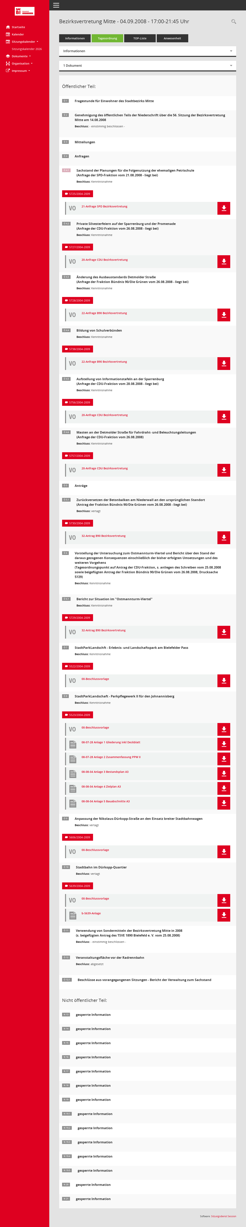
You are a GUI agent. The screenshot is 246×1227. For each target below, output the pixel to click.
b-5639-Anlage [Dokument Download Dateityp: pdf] (91, 913)
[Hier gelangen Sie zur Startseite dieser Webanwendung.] (24, 11)
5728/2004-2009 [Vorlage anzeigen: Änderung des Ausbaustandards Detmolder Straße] (79, 300)
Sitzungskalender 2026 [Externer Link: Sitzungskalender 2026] (27, 49)
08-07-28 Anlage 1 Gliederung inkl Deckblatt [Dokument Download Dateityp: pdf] (111, 742)
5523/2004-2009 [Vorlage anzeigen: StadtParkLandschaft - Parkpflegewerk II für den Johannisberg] (79, 715)
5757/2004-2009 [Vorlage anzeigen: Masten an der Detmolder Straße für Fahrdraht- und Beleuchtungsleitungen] (79, 456)
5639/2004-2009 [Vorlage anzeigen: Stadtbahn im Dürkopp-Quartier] (79, 886)
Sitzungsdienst (223, 1216)
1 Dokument (72, 65)
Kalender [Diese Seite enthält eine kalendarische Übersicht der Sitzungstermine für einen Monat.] (15, 34)
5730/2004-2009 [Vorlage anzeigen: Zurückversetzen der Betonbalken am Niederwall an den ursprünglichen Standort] (79, 523)
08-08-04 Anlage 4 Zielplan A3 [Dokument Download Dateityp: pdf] (101, 786)
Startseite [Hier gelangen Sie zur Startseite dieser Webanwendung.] (15, 27)
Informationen (75, 38)
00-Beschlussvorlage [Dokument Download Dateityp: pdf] (95, 679)
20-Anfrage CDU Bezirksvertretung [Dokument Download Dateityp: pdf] (105, 260)
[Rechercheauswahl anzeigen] (232, 21)
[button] (24, 41)
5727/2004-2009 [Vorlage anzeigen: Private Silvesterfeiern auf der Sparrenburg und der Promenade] (79, 247)
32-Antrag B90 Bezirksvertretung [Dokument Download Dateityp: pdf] (104, 536)
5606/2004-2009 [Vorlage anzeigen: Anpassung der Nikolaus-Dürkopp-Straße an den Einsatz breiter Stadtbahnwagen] (79, 837)
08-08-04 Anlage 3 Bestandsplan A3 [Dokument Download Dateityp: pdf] (105, 772)
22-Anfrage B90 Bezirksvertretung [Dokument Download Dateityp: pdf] (104, 313)
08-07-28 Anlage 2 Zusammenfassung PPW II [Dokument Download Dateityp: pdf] (111, 757)
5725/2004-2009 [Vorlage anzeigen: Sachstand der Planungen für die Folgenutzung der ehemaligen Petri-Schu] (79, 194)
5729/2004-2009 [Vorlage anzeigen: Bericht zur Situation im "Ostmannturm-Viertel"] (79, 618)
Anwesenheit (172, 38)
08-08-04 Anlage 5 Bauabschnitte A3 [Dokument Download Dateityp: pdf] (106, 801)
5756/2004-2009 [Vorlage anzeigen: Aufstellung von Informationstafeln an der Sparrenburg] (79, 402)
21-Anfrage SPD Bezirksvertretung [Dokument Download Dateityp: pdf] (104, 206)
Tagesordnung (107, 38)
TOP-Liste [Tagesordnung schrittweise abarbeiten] (139, 38)
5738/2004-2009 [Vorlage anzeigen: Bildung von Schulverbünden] (79, 349)
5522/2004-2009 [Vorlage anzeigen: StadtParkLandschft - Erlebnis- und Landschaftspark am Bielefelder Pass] (79, 666)
